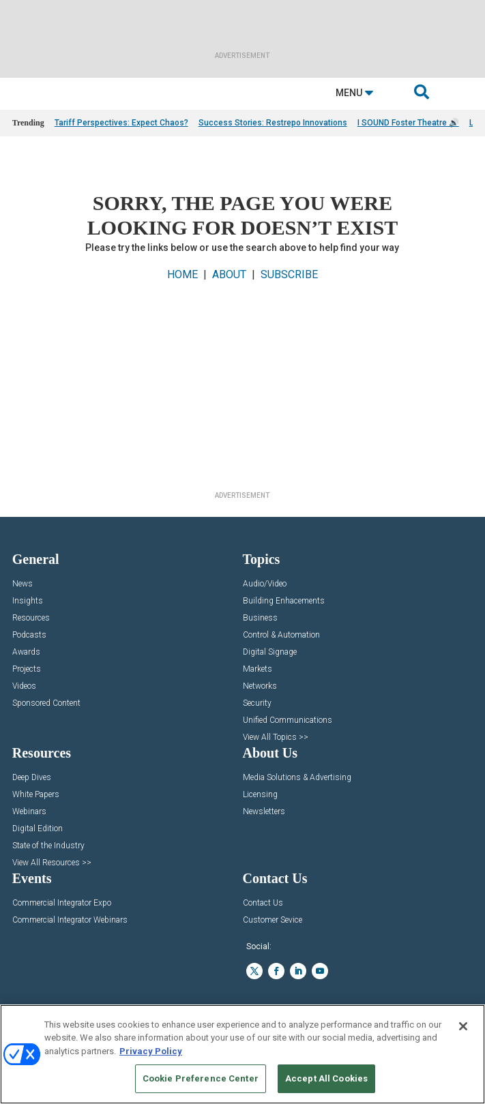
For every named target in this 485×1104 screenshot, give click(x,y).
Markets (257, 669)
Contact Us (263, 903)
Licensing (260, 794)
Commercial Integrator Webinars (70, 920)
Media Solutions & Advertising (297, 777)
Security (257, 703)
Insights (27, 601)
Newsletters (264, 811)
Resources (31, 618)
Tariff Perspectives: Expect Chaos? (121, 123)
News (22, 584)
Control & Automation (281, 635)
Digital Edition (37, 828)
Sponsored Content (46, 703)
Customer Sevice (272, 920)
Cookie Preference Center (201, 1078)
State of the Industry (48, 845)
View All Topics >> (275, 737)
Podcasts (29, 635)
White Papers (35, 794)
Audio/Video (264, 584)
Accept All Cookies (326, 1078)
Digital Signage (270, 652)
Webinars (29, 811)
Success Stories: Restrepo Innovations (273, 123)
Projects (26, 669)
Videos (24, 686)
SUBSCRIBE (289, 274)
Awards (26, 652)
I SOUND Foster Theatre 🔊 (408, 123)
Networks (260, 686)
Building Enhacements (284, 601)
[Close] (463, 1026)
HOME (182, 274)
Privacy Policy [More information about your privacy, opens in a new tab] (150, 1051)
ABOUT (229, 274)
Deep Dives (31, 777)
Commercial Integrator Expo (61, 903)
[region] (242, 1054)
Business (260, 618)
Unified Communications (287, 720)
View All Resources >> (51, 863)
